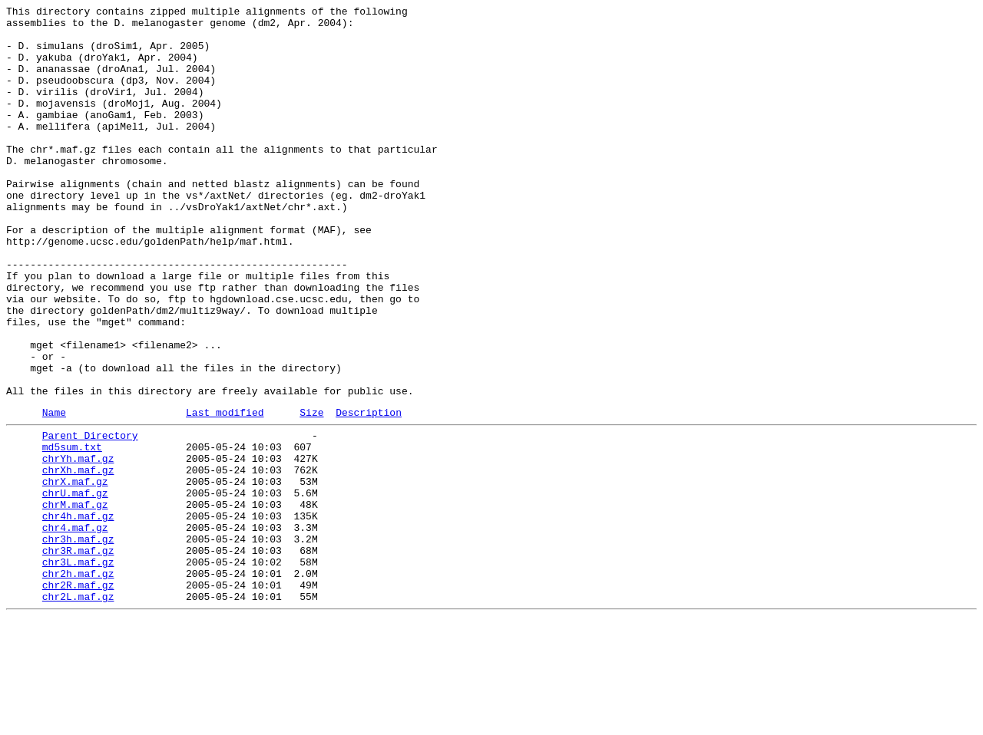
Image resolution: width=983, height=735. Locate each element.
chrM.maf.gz (75, 601)
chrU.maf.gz (75, 587)
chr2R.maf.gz (78, 697)
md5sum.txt (72, 532)
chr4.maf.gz (75, 628)
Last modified (224, 492)
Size (311, 492)
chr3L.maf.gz (78, 670)
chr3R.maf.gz (78, 656)
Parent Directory (90, 518)
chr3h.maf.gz (78, 642)
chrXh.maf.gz (78, 559)
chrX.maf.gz (75, 573)
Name (54, 492)
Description (369, 492)
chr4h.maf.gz (78, 614)
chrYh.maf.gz (78, 545)
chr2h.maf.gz (78, 684)
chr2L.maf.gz (78, 711)
